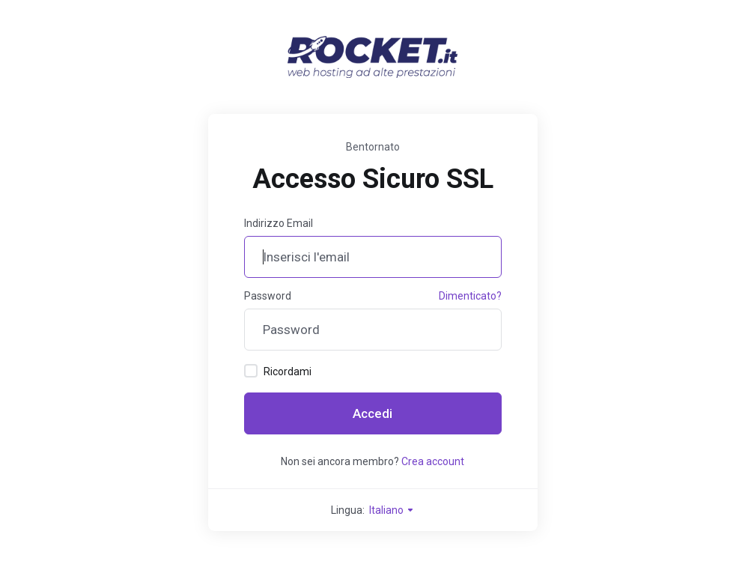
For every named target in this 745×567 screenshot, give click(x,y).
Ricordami (277, 371)
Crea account (432, 461)
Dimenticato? (470, 296)
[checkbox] (251, 371)
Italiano (392, 510)
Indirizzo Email (278, 223)
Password (267, 296)
